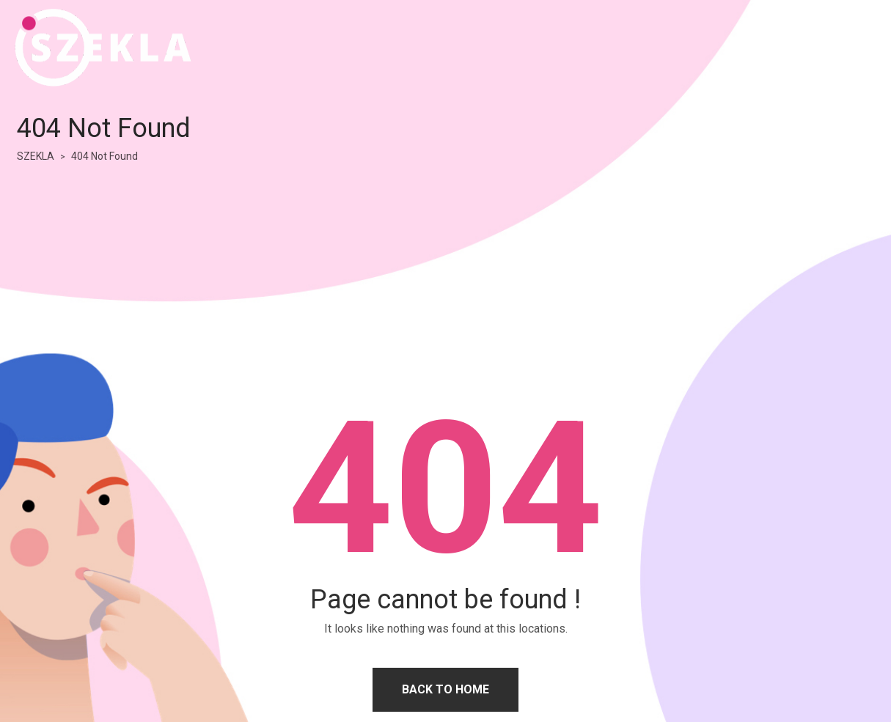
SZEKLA (35, 156)
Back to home (445, 689)
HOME (790, 47)
